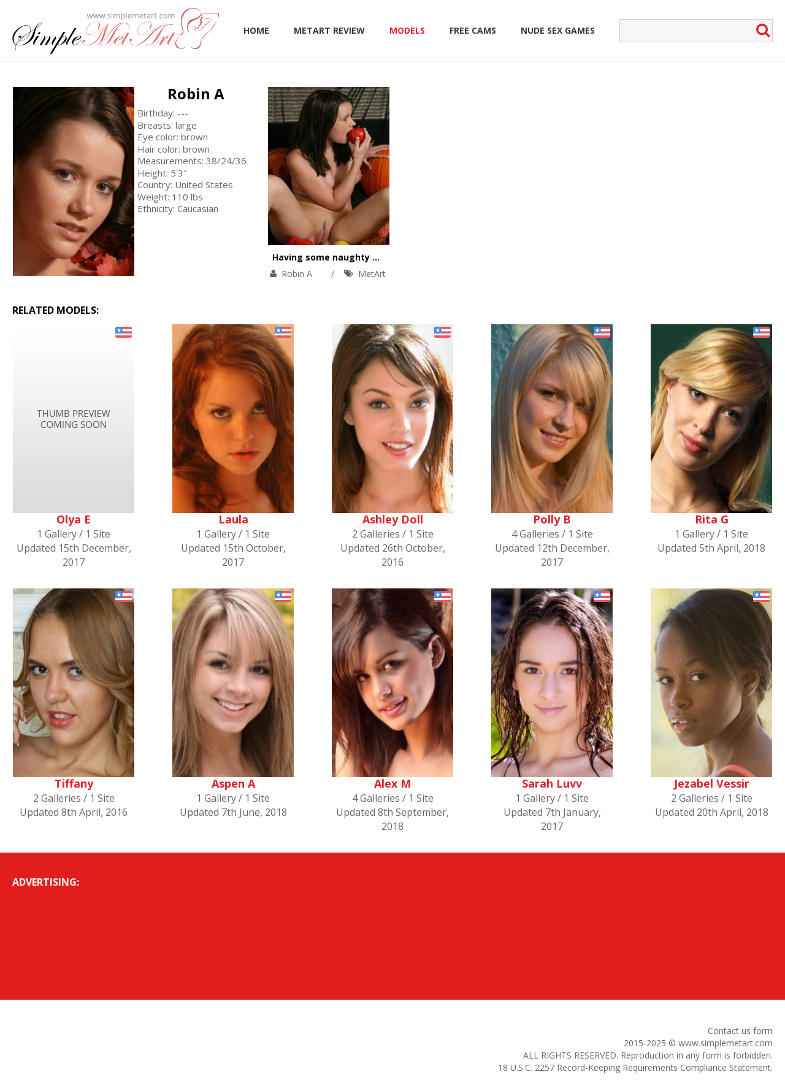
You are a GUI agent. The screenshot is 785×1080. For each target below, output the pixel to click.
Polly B (552, 519)
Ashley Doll (392, 519)
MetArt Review (329, 30)
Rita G (712, 519)
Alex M (392, 783)
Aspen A (233, 783)
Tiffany (74, 783)
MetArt (372, 274)
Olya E (73, 519)
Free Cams (473, 30)
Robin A (195, 93)
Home (256, 30)
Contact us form (740, 1030)
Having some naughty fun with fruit (352, 257)
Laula (233, 519)
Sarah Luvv (552, 783)
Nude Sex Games (558, 30)
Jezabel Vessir (711, 783)
